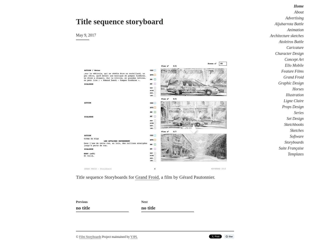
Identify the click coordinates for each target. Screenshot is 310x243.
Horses (298, 89)
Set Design (295, 118)
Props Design (293, 107)
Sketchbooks (294, 124)
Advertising (294, 18)
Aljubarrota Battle (289, 24)
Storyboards (294, 142)
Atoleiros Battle (291, 41)
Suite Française (291, 148)
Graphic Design (291, 83)
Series (299, 112)
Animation (295, 30)
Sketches (297, 130)
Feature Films (292, 71)
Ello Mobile (294, 65)
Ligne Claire (294, 101)
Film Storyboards (90, 236)
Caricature (295, 47)
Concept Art (294, 59)
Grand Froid (294, 77)
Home (299, 6)
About (299, 12)
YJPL (134, 236)
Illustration (295, 95)
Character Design (289, 53)
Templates (296, 154)
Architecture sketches (287, 36)
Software (297, 136)
